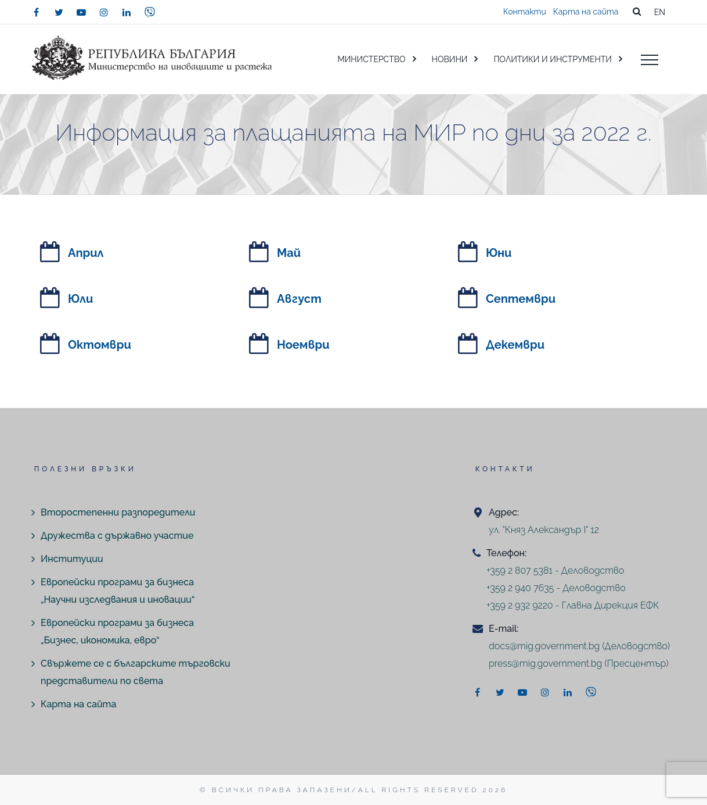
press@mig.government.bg (545, 663)
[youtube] (81, 12)
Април (86, 253)
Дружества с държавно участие (117, 535)
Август (299, 299)
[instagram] (104, 12)
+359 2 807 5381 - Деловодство (555, 570)
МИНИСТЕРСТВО (371, 59)
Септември (521, 299)
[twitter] (58, 12)
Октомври (99, 345)
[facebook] (36, 12)
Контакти (524, 11)
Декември (515, 345)
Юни (498, 253)
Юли (80, 299)
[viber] (150, 12)
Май (289, 253)
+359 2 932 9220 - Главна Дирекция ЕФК (572, 605)
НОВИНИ (450, 59)
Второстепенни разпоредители (118, 512)
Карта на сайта (586, 11)
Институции (72, 558)
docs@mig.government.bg (544, 646)
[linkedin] (126, 12)
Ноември (303, 345)
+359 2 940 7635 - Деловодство (556, 587)
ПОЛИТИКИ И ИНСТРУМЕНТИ (552, 59)
